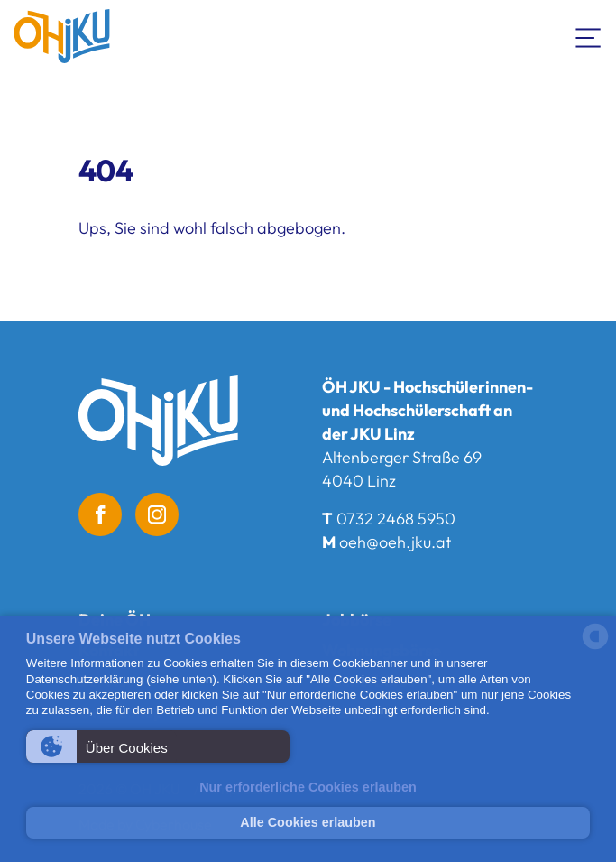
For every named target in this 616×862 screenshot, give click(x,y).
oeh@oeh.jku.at (395, 542)
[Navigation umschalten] (588, 36)
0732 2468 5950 (395, 518)
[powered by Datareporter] (595, 648)
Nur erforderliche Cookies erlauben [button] (308, 787)
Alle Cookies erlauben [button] (307, 822)
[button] (158, 746)
